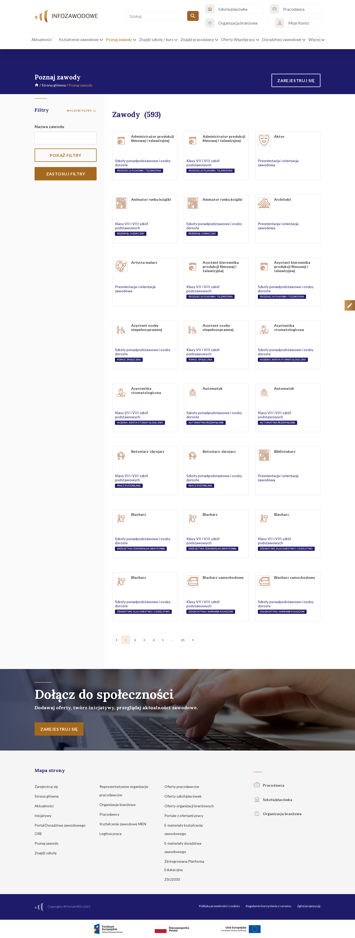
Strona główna (54, 85)
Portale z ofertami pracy (186, 815)
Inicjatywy (45, 815)
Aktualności (47, 806)
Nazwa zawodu (49, 126)
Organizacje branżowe (120, 804)
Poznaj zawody (49, 843)
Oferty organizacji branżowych (191, 806)
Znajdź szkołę (48, 853)
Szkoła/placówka (273, 799)
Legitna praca (110, 833)
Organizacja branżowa (278, 813)
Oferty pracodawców (184, 786)
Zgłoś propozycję (308, 906)
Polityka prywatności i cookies (219, 906)
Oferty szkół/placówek (185, 796)
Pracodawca (269, 785)
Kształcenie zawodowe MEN (125, 824)
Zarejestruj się (49, 786)
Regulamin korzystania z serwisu (268, 906)
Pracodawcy (111, 814)
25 (183, 640)
